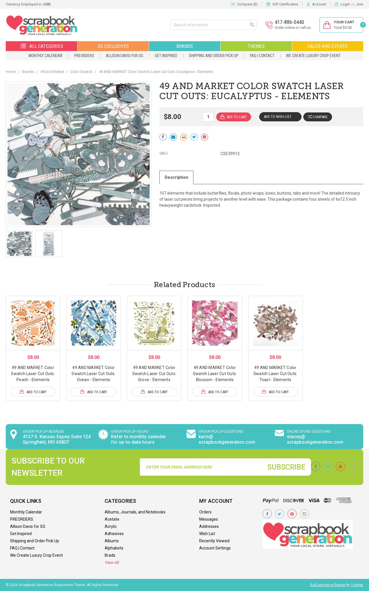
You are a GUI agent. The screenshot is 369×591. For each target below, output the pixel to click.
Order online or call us (292, 27)
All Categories (41, 46)
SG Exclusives (113, 46)
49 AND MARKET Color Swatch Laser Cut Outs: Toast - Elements (275, 373)
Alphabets (114, 548)
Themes (256, 46)
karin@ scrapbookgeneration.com (227, 439)
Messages (208, 519)
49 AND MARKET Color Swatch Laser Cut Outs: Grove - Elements (154, 373)
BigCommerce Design (327, 585)
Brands (184, 46)
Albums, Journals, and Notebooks (135, 512)
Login (345, 4)
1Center (357, 585)
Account (319, 4)
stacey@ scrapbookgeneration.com (315, 439)
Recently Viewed (214, 541)
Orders (205, 512)
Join (359, 4)
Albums (112, 541)
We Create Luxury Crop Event (313, 55)
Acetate (112, 519)
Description (177, 177)
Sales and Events (328, 46)
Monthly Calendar (46, 55)
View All (111, 562)
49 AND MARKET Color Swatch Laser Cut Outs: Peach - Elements (33, 373)
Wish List (207, 533)
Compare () (244, 4)
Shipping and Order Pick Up (213, 55)
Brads (110, 555)
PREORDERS (84, 55)
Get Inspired (166, 55)
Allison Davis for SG (124, 55)
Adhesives (114, 533)
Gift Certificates (285, 4)
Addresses (209, 526)
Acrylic (111, 526)
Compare (318, 117)
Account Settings (215, 548)
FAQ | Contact (262, 55)
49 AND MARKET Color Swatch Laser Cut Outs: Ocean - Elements (93, 373)
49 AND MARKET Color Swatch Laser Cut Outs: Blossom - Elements (215, 373)
